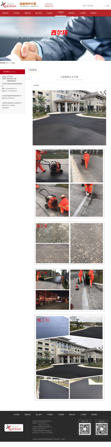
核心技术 (38, 14)
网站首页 (6, 13)
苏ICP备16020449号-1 (72, 439)
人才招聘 (82, 14)
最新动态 (27, 14)
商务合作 (71, 14)
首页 (7, 63)
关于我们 (16, 14)
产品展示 (49, 14)
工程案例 (60, 13)
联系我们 (93, 14)
